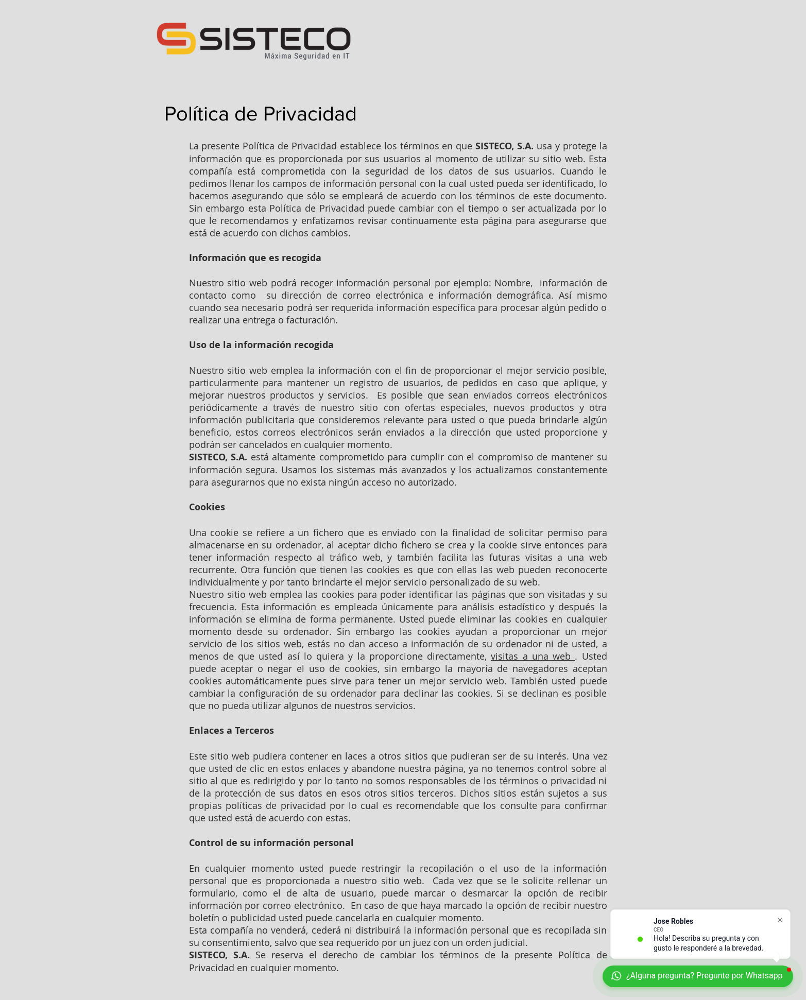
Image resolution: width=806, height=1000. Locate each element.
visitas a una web (533, 656)
